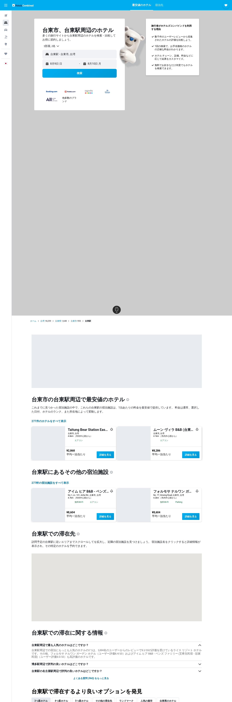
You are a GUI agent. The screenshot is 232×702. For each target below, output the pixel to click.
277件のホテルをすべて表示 (54, 421)
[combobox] (55, 46)
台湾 (48, 321)
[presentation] (132, 399)
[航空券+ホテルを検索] (5, 37)
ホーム (38, 321)
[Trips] (5, 53)
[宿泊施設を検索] (5, 22)
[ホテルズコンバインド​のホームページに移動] (22, 5)
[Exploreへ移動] (5, 44)
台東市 (79, 321)
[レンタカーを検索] (5, 29)
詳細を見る (111, 454)
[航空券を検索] (5, 15)
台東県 (63, 321)
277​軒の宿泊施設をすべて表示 (55, 552)
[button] (5, 5)
